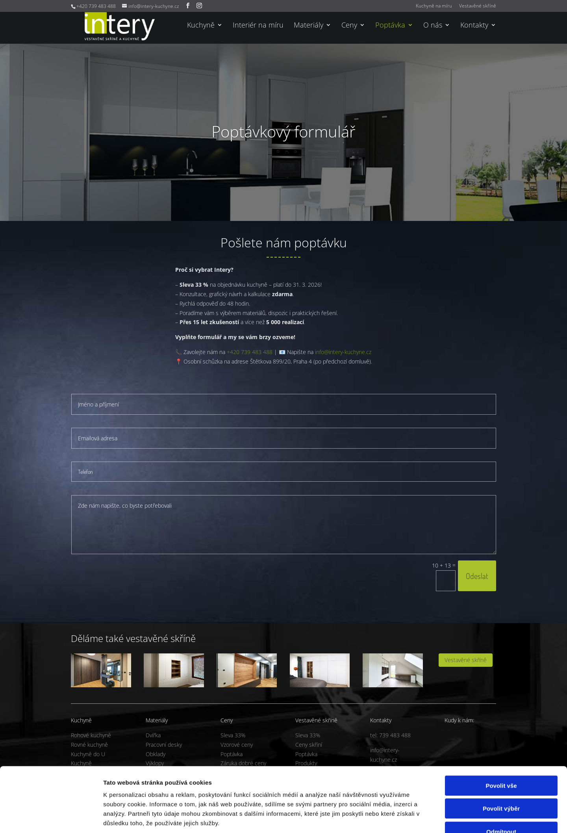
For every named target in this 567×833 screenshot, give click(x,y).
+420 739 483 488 (249, 352)
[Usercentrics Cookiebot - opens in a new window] (51, 818)
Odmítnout (501, 782)
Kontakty (474, 26)
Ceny (349, 26)
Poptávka (390, 26)
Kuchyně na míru (434, 6)
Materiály (308, 26)
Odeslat (477, 576)
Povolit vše (501, 736)
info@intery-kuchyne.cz (343, 352)
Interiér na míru (258, 26)
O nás (432, 26)
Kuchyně (201, 26)
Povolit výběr (501, 760)
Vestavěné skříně (477, 6)
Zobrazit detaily (416, 817)
